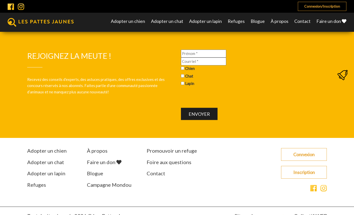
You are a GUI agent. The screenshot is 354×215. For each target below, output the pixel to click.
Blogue (258, 21)
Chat (189, 76)
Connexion (304, 154)
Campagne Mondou (109, 185)
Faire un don (331, 21)
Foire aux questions (169, 162)
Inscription (304, 172)
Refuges (236, 21)
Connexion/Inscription (322, 6)
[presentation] (219, 98)
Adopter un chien (128, 21)
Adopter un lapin (205, 21)
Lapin (189, 83)
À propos (279, 21)
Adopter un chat (167, 21)
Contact (302, 21)
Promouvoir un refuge (172, 151)
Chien (190, 68)
